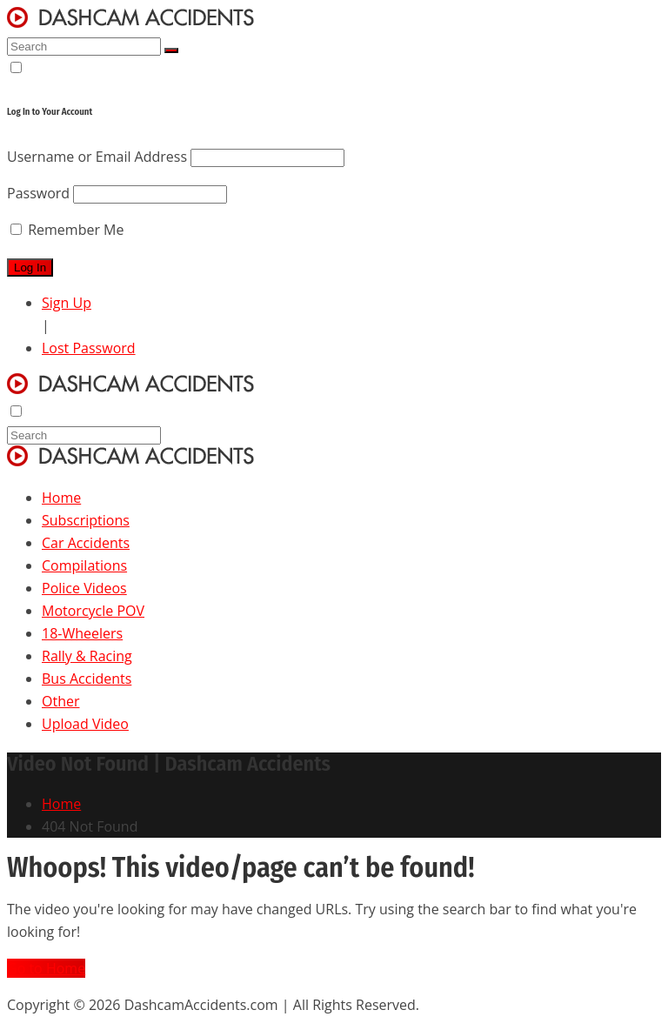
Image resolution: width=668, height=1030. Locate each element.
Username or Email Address (97, 156)
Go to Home (46, 968)
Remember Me (67, 229)
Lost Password (89, 348)
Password (38, 193)
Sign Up (66, 302)
